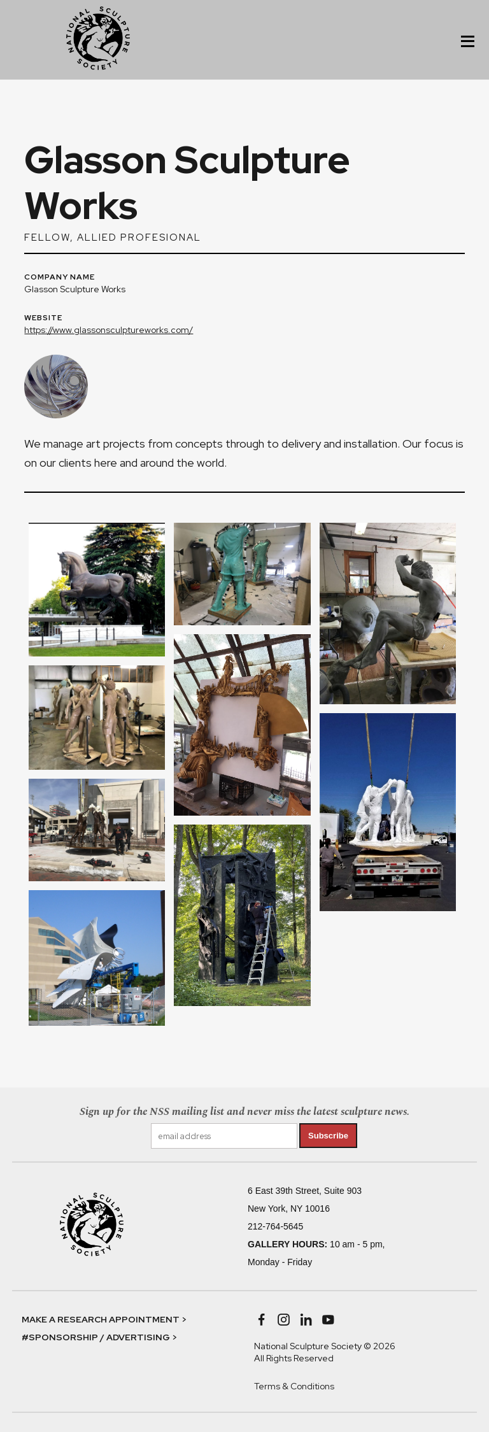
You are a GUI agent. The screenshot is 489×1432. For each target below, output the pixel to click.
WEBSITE (43, 318)
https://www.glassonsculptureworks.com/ (108, 330)
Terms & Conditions (294, 1386)
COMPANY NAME (59, 277)
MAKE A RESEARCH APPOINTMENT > (104, 1319)
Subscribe (328, 1135)
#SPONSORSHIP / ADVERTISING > (99, 1337)
